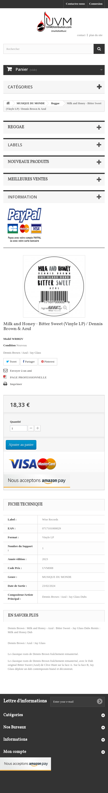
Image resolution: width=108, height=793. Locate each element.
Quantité (15, 421)
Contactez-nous (75, 3)
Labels (15, 144)
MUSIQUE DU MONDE (31, 103)
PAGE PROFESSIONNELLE (28, 377)
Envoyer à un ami (21, 370)
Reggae (55, 103)
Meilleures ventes (28, 179)
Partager (29, 361)
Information (22, 197)
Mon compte (14, 752)
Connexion (95, 3)
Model (7, 338)
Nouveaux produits (28, 162)
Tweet (11, 361)
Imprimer (16, 384)
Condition (9, 345)
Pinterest (48, 361)
